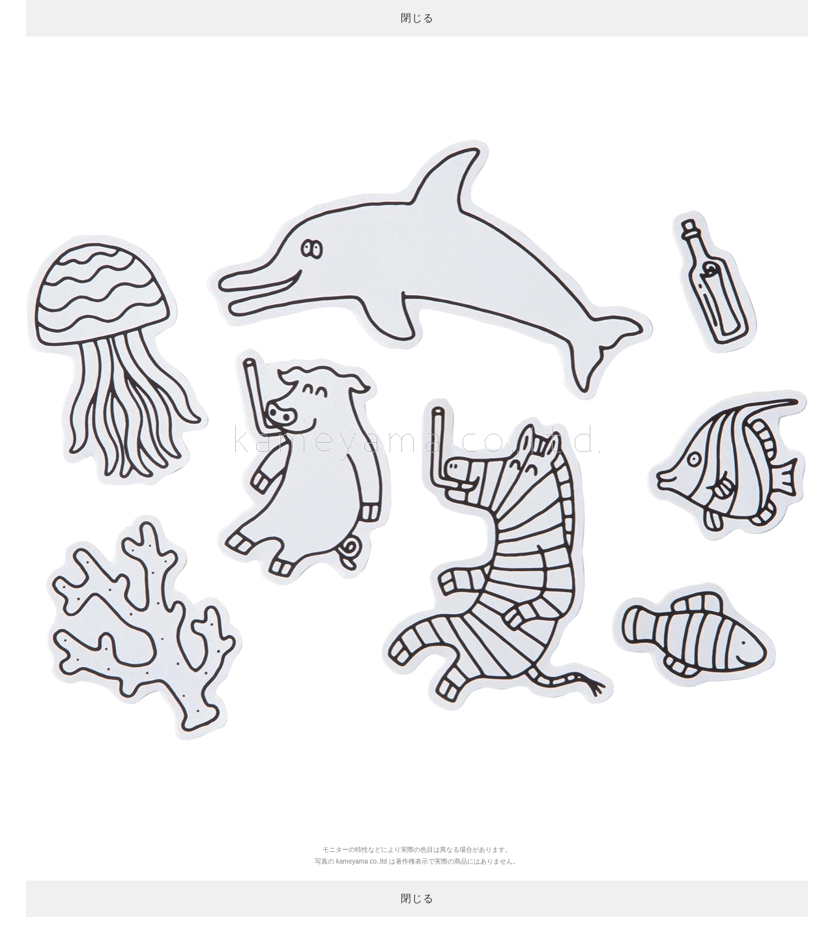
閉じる (417, 17)
